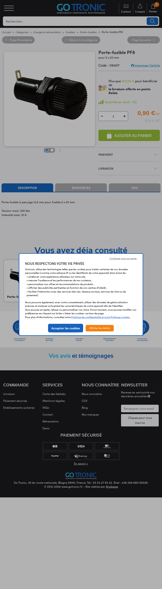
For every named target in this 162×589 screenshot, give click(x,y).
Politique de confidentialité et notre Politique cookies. (100, 317)
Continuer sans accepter (123, 258)
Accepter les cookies (65, 328)
